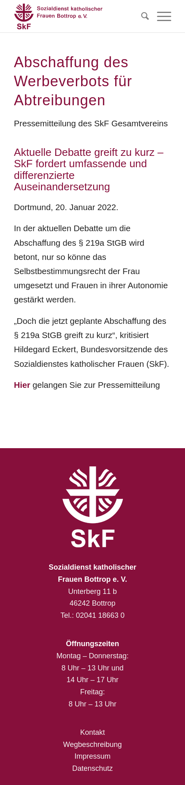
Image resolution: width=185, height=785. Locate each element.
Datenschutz (92, 768)
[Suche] (141, 16)
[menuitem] (141, 16)
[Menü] (160, 16)
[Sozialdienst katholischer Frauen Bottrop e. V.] (77, 16)
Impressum (92, 756)
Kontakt (92, 732)
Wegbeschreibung (92, 744)
